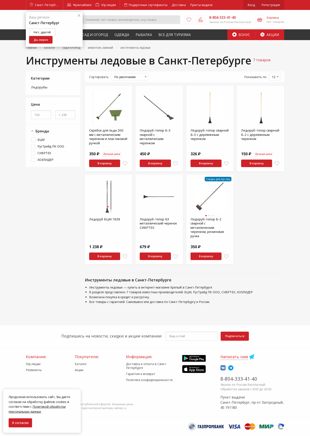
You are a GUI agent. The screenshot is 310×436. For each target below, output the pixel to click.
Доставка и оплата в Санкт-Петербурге (146, 366)
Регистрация (270, 5)
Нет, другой (42, 32)
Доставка (179, 5)
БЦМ (41, 140)
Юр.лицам (105, 5)
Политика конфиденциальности (149, 380)
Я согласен (20, 423)
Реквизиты (34, 370)
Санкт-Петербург (45, 5)
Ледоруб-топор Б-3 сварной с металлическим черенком (155, 136)
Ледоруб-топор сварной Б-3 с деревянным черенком (210, 134)
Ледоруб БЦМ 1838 (104, 219)
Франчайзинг (79, 5)
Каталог (81, 364)
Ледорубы (39, 87)
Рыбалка (144, 34)
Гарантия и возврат (140, 374)
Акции (269, 34)
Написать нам (234, 356)
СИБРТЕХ (44, 153)
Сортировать (99, 77)
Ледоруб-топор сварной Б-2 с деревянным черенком (260, 134)
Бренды (40, 131)
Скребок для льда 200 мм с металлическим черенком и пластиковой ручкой (108, 136)
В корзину (105, 163)
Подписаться (234, 336)
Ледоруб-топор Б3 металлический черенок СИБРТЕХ (158, 223)
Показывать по (255, 77)
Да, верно (41, 40)
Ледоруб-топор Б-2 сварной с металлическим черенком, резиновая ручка (207, 227)
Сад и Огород (95, 34)
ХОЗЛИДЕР (45, 160)
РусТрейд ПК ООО (50, 146)
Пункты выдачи (201, 5)
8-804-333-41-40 (238, 378)
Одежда (122, 34)
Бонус (241, 34)
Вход (251, 5)
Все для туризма (174, 34)
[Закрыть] (79, 15)
